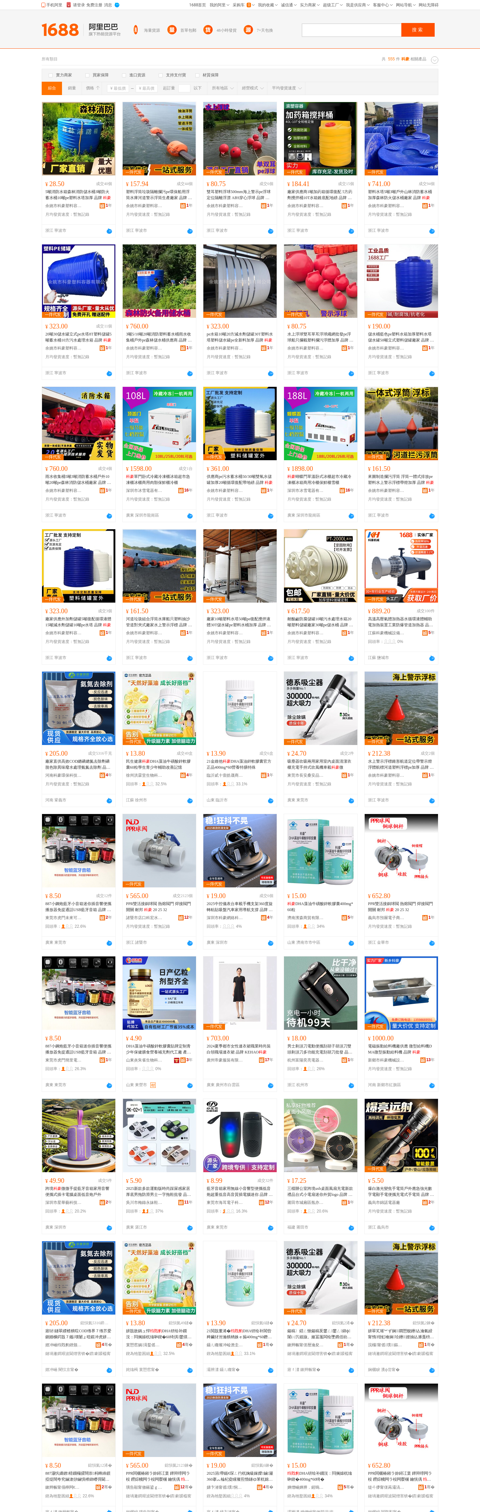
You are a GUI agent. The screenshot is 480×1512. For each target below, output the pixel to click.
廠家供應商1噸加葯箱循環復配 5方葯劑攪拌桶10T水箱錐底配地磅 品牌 (319, 195)
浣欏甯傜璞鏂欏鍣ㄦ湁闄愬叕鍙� (386, 1345)
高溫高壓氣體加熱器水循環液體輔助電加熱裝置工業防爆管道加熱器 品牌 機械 (400, 622)
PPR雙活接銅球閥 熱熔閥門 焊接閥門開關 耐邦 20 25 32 (158, 906)
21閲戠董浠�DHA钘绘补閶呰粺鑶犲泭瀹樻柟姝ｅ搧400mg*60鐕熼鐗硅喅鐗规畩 (240, 1334)
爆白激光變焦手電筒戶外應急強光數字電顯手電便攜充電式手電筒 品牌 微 (401, 1192)
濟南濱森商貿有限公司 (305, 917)
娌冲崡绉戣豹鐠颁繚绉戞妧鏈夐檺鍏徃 (63, 1345)
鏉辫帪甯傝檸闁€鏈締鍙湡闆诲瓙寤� (63, 1487)
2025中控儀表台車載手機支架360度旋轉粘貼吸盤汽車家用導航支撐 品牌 (240, 907)
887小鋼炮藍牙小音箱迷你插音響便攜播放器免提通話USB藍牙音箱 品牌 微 (78, 907)
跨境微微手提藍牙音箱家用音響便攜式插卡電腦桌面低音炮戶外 (77, 1191)
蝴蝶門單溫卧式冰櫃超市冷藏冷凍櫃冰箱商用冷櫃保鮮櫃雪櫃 (319, 479)
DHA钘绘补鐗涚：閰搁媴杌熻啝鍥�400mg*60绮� (319, 1476)
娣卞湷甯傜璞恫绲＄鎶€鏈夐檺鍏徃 (225, 1487)
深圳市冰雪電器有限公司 (144, 490)
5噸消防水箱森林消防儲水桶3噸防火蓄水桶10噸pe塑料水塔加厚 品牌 (78, 194)
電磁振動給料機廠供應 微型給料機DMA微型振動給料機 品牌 (400, 1049)
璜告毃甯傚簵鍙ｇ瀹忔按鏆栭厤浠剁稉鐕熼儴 (144, 1487)
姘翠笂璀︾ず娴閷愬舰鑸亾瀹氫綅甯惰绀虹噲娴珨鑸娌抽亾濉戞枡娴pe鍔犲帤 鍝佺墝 (401, 1334)
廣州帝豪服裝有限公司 (225, 1060)
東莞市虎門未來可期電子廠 (63, 917)
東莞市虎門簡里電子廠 (63, 1060)
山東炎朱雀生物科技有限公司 (144, 1060)
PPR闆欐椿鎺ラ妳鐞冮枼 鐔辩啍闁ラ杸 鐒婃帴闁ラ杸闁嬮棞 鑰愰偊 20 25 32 (158, 1476)
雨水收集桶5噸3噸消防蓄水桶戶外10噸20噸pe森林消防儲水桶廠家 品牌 (78, 480)
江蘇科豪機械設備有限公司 (386, 633)
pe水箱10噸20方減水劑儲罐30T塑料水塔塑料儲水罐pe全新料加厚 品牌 (240, 337)
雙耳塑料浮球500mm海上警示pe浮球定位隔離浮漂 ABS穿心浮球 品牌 (239, 195)
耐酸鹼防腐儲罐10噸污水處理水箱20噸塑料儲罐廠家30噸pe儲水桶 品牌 (320, 622)
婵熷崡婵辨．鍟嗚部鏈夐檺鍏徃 (305, 1487)
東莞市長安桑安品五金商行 (305, 775)
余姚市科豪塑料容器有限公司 (63, 205)
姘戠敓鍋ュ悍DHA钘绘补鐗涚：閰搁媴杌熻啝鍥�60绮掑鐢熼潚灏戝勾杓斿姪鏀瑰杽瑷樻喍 (158, 1334)
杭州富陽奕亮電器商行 (305, 1060)
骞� (107, 1344)
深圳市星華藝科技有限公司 (63, 1202)
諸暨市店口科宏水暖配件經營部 (144, 917)
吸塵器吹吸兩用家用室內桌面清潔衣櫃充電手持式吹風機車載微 (319, 764)
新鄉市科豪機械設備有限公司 (386, 1060)
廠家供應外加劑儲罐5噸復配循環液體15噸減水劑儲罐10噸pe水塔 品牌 (78, 622)
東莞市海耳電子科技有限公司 (225, 1202)
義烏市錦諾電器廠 (384, 1202)
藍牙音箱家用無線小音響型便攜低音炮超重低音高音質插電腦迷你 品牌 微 (240, 1192)
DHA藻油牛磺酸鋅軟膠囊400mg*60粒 (320, 906)
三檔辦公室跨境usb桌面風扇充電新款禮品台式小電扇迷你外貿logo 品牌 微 (320, 1192)
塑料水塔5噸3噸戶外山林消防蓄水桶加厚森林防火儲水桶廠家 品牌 (400, 194)
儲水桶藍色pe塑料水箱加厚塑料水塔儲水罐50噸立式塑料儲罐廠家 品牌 (401, 337)
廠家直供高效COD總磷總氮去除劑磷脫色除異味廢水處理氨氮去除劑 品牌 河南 (77, 764)
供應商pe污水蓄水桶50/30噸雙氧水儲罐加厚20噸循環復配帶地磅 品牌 (240, 479)
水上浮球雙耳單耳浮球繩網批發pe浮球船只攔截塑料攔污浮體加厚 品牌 (320, 337)
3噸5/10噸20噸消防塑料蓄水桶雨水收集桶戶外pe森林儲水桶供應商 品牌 (159, 337)
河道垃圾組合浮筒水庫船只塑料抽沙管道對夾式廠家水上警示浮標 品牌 (159, 622)
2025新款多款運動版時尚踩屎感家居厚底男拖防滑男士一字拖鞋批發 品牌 (158, 1192)
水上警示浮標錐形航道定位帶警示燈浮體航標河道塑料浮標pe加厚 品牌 (401, 764)
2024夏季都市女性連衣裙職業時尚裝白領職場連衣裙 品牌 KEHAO (239, 1049)
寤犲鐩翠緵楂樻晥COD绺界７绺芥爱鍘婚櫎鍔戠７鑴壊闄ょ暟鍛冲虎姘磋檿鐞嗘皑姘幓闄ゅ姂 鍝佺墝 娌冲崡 (78, 1334)
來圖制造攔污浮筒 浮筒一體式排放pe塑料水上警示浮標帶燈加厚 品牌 (401, 479)
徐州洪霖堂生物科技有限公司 (144, 775)
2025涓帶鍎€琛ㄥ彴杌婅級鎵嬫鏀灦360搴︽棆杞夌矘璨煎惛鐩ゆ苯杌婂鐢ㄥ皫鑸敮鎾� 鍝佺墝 (240, 1476)
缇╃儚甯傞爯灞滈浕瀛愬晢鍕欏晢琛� (386, 1487)
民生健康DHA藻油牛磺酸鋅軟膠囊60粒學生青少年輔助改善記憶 (158, 764)
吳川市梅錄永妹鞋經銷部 (144, 1202)
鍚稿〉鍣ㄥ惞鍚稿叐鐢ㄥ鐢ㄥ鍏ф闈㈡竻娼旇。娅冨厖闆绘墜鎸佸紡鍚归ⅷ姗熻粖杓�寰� (319, 1334)
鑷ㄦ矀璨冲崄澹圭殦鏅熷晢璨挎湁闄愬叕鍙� (225, 1345)
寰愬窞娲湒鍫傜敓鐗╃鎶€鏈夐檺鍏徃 (144, 1345)
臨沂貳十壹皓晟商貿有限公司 (225, 775)
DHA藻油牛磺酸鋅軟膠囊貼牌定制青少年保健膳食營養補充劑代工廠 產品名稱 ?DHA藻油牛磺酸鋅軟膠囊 (158, 1049)
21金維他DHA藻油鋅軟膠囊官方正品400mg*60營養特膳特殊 (239, 764)
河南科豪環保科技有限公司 (63, 775)
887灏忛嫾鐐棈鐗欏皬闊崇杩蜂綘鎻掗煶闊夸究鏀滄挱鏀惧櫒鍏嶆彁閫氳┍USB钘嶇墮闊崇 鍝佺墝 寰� (77, 1476)
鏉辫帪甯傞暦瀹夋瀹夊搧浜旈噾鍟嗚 (305, 1345)
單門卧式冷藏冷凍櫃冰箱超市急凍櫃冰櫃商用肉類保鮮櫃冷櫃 (158, 479)
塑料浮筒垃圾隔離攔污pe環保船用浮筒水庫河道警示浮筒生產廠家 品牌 (159, 195)
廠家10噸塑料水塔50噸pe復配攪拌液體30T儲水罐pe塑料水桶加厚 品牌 (239, 622)
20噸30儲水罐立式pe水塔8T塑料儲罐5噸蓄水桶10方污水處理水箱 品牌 (78, 337)
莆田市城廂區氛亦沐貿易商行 (305, 1202)
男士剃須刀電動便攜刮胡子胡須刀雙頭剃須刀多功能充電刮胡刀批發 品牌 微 (319, 1049)
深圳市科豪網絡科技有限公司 (225, 917)
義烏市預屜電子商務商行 (386, 917)
